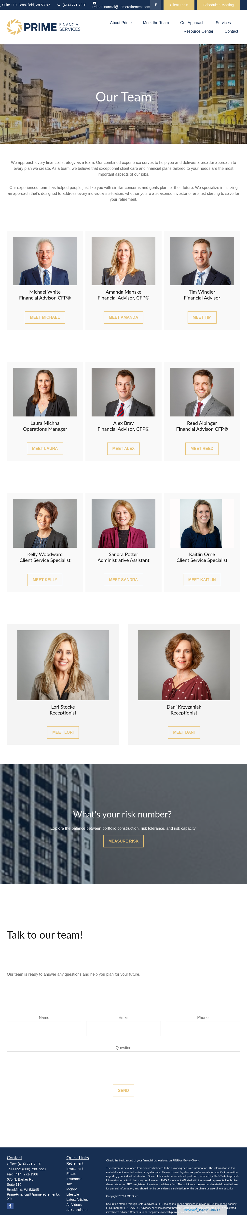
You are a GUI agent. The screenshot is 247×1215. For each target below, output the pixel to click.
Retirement (75, 1163)
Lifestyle (73, 1194)
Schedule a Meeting (218, 5)
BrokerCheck (191, 1160)
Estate (71, 1174)
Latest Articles (77, 1199)
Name (44, 1017)
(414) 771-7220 (71, 5)
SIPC (136, 1207)
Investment (75, 1169)
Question (123, 1048)
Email (123, 1017)
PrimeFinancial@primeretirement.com (121, 5)
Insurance (74, 1179)
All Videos (74, 1205)
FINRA (128, 1207)
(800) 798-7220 (34, 1169)
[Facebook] (155, 5)
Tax (69, 1184)
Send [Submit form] (123, 1090)
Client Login (179, 5)
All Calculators (77, 1210)
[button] (121, 22)
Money (72, 1189)
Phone (202, 1017)
